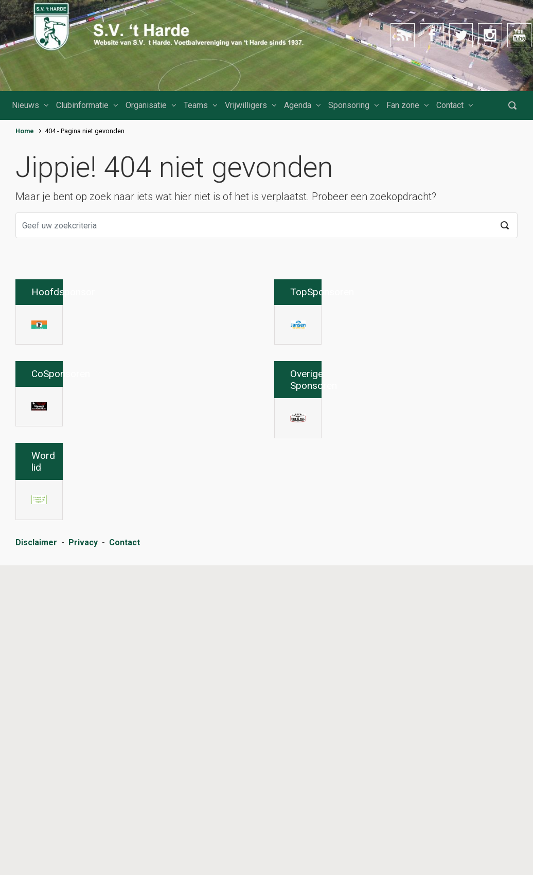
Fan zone (402, 105)
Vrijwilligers (246, 105)
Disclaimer (36, 857)
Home (24, 131)
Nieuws (25, 105)
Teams (196, 105)
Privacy (83, 857)
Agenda (297, 105)
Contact (450, 105)
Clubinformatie (82, 105)
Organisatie (146, 105)
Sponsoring (348, 105)
